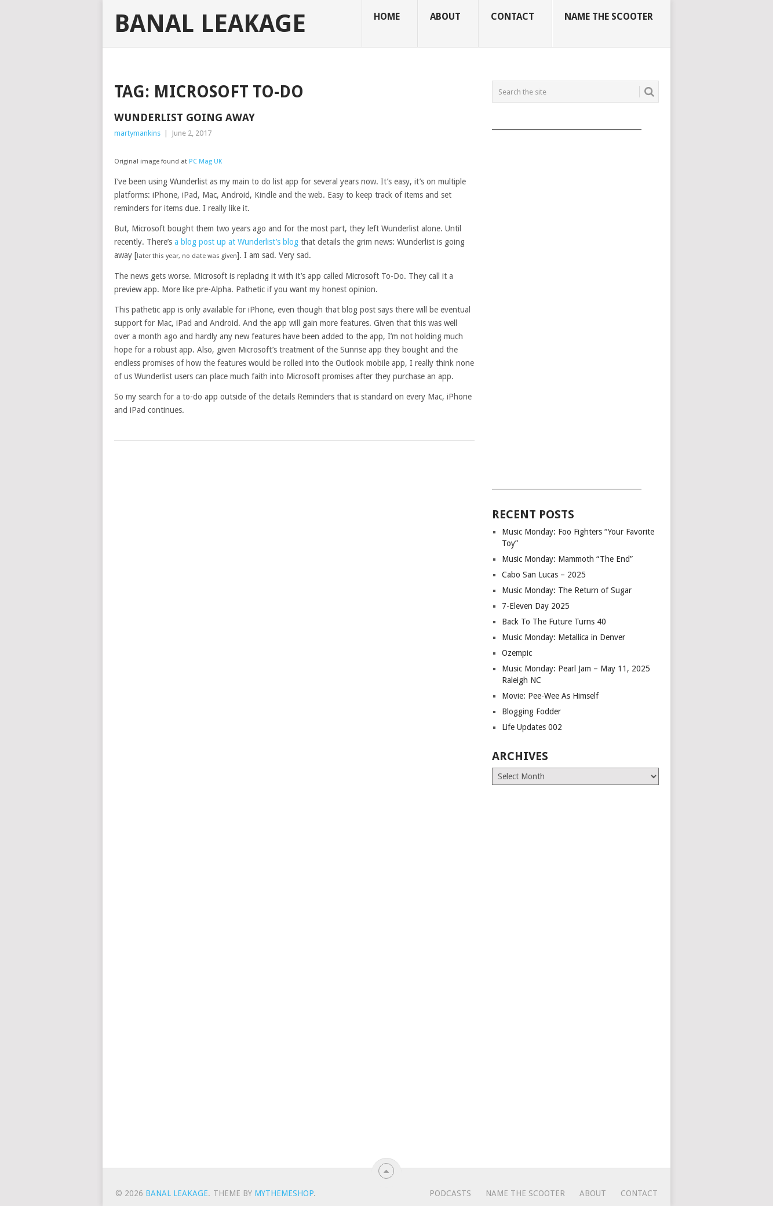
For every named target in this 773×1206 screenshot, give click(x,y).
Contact (512, 16)
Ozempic (517, 653)
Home (387, 16)
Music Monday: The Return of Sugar (567, 590)
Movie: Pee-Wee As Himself (550, 695)
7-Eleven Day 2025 (536, 606)
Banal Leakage (210, 24)
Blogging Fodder (531, 711)
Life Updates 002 (532, 727)
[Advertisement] (575, 306)
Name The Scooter (608, 16)
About (445, 16)
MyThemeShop (283, 1193)
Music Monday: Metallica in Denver (563, 637)
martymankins (137, 133)
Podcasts (450, 1193)
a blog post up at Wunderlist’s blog (236, 241)
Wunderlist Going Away (184, 117)
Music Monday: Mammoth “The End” (567, 559)
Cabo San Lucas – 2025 (544, 574)
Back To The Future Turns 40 (554, 621)
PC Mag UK (205, 161)
